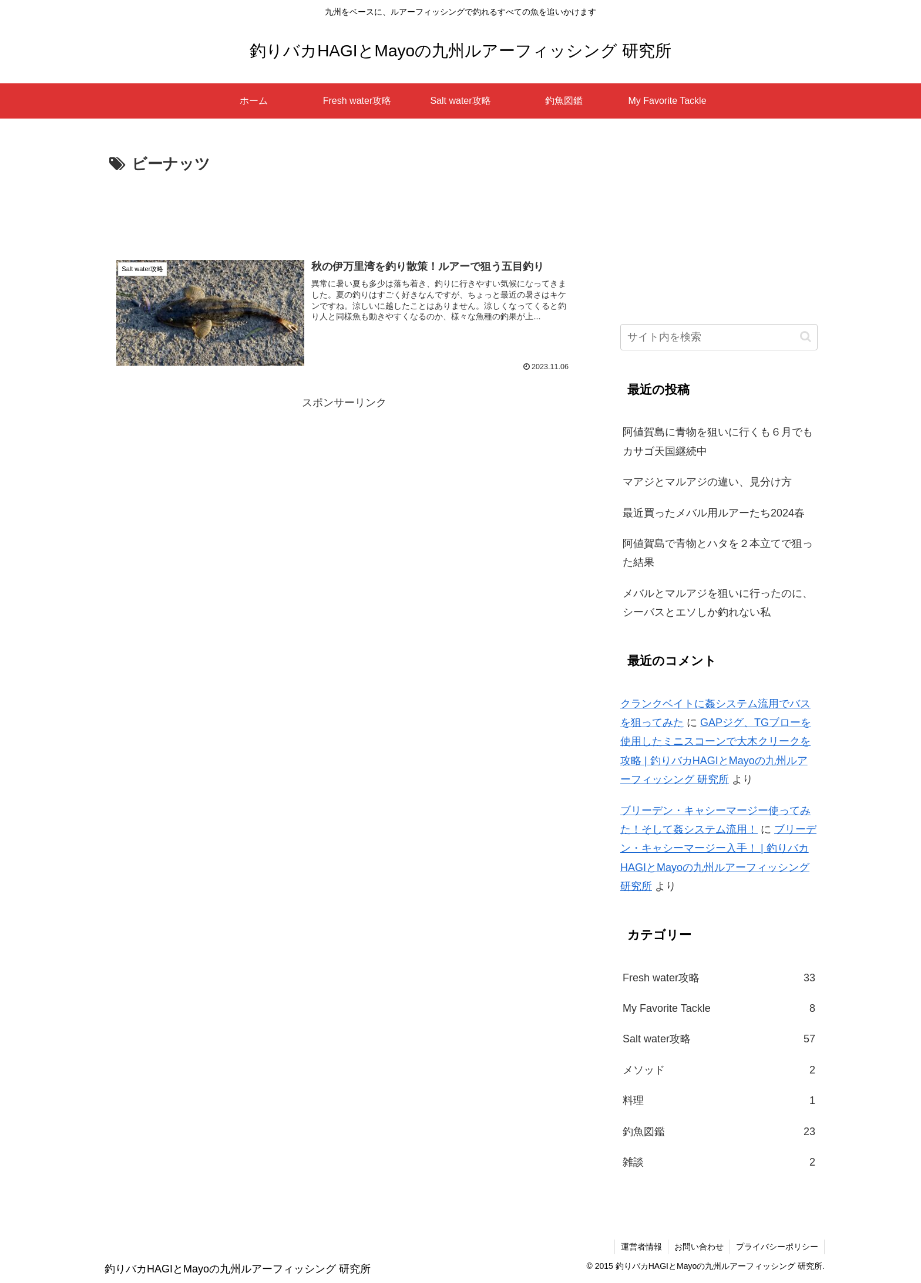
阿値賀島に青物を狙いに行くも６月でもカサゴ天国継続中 (718, 441)
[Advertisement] (344, 210)
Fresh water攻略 (719, 977)
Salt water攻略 (719, 1038)
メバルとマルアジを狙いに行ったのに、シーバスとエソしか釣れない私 (718, 603)
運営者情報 (641, 1246)
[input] (719, 337)
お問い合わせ (699, 1246)
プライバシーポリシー (777, 1246)
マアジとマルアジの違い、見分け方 (707, 482)
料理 (719, 1100)
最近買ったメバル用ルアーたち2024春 (714, 513)
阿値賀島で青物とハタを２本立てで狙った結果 (718, 553)
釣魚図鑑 (719, 1131)
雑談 (719, 1162)
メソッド (719, 1070)
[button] (805, 336)
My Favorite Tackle (719, 1008)
